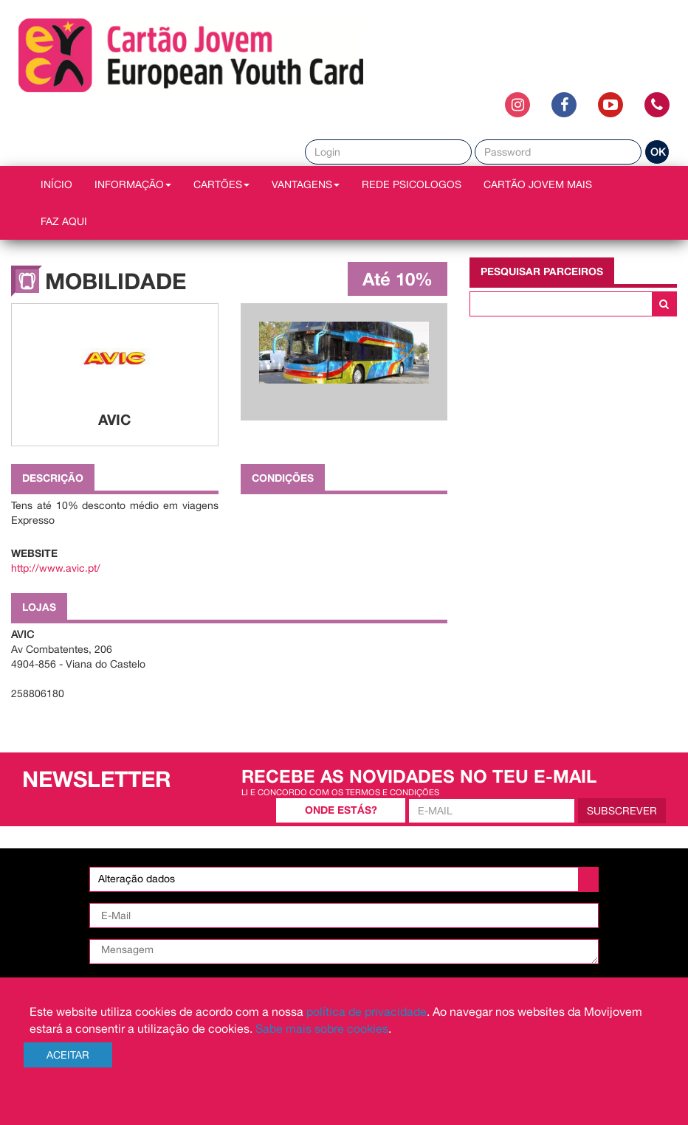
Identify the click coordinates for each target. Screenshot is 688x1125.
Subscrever (622, 811)
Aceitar (68, 1055)
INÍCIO (56, 184)
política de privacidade (366, 1011)
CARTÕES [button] (221, 184)
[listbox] (344, 879)
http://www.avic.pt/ (55, 568)
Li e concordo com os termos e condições (340, 792)
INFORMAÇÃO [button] (132, 184)
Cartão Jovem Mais (538, 184)
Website (34, 553)
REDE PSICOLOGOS (411, 184)
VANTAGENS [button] (306, 184)
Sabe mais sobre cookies (321, 1028)
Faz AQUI (64, 221)
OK (657, 152)
